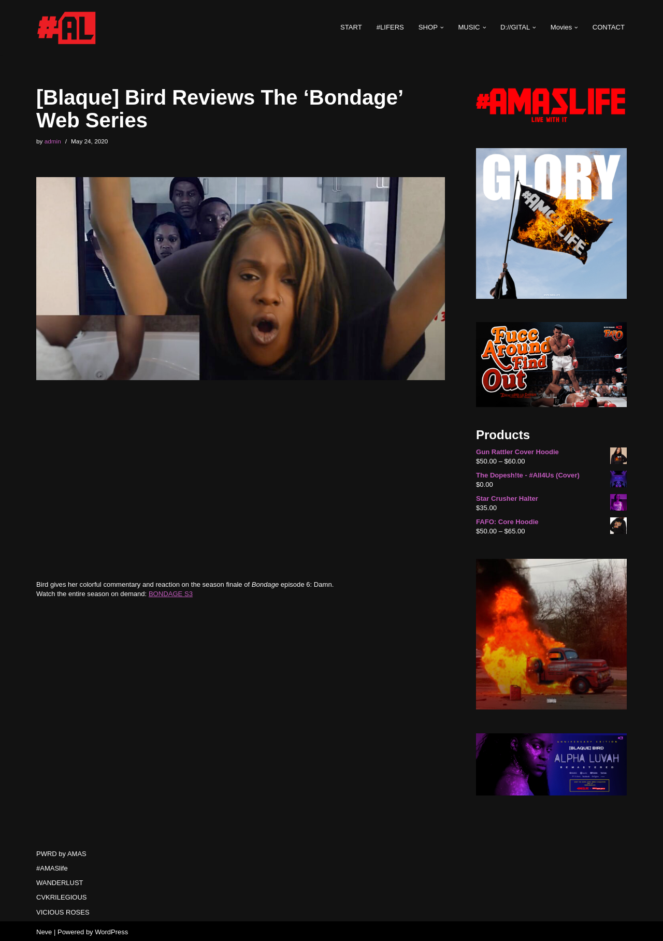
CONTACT (609, 27)
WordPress (111, 930)
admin (53, 141)
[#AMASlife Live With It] (67, 27)
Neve (44, 930)
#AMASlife (52, 866)
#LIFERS (391, 27)
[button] (442, 28)
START (352, 27)
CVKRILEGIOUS (61, 896)
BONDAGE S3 (170, 593)
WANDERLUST (59, 881)
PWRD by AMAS (61, 852)
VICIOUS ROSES (63, 910)
